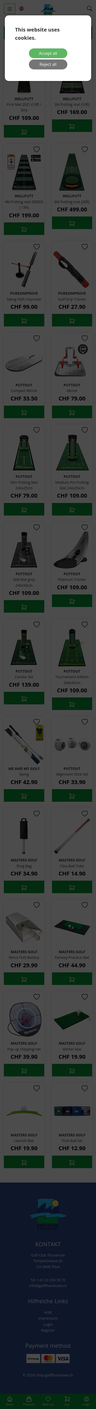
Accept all (48, 53)
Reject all (47, 64)
